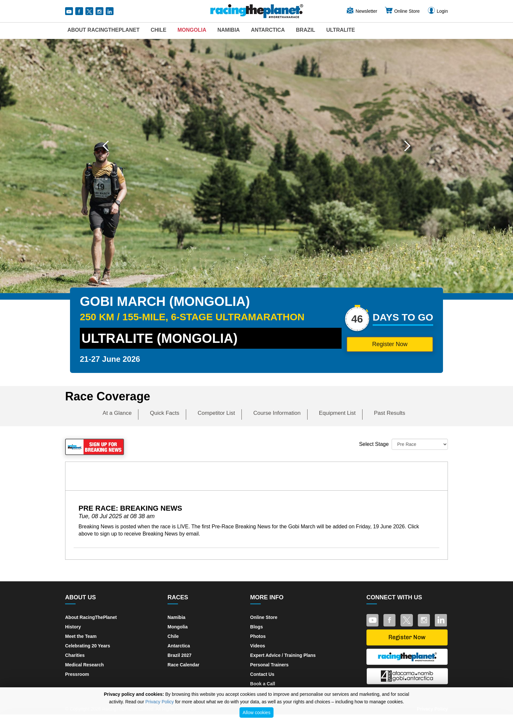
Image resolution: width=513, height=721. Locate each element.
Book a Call (262, 683)
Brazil (305, 30)
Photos (258, 636)
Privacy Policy (159, 701)
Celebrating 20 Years (87, 645)
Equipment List (337, 413)
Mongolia (191, 30)
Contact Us (262, 674)
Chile (158, 30)
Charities (75, 655)
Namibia (228, 30)
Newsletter (361, 11)
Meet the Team (81, 636)
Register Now (389, 344)
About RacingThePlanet (103, 30)
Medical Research (84, 664)
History (73, 626)
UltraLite (340, 30)
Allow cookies (257, 712)
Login (437, 11)
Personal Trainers (269, 664)
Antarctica (268, 30)
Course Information (277, 413)
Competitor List (216, 413)
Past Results (389, 413)
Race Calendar (183, 664)
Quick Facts (164, 413)
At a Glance (117, 413)
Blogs (256, 626)
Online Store (402, 11)
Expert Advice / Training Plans (283, 655)
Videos (257, 645)
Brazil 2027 (179, 655)
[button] (106, 146)
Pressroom (77, 674)
